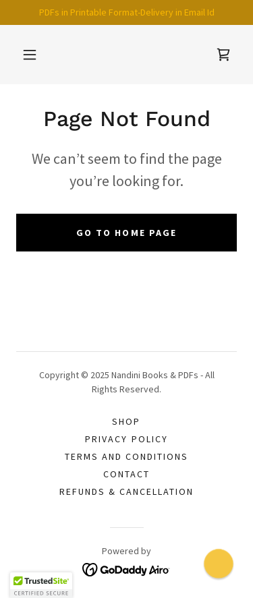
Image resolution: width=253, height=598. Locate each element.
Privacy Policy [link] (126, 439)
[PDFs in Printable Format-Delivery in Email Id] (126, 12)
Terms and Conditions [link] (126, 456)
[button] (29, 54)
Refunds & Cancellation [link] (126, 491)
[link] (223, 54)
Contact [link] (126, 474)
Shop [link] (126, 421)
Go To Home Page (126, 233)
